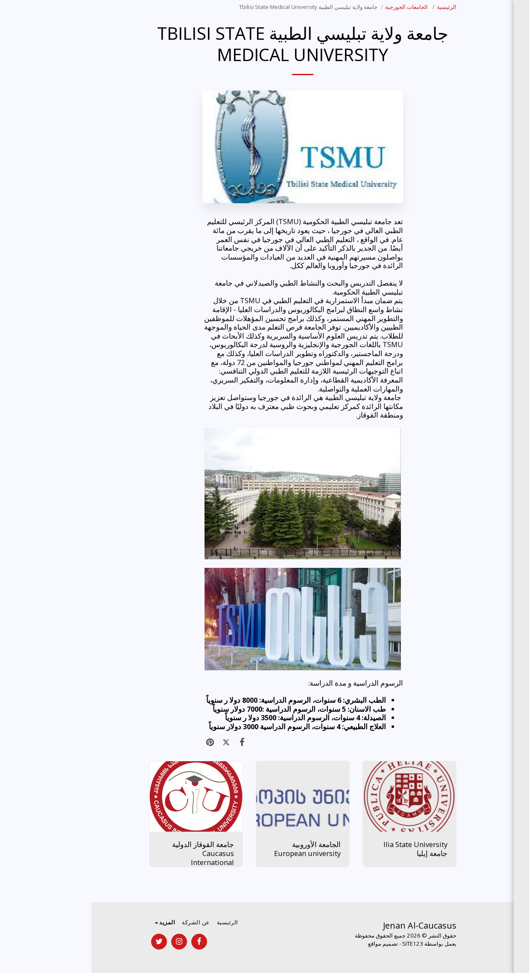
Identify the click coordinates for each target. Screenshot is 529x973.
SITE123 (321, 943)
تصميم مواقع (292, 943)
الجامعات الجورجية (316, 7)
